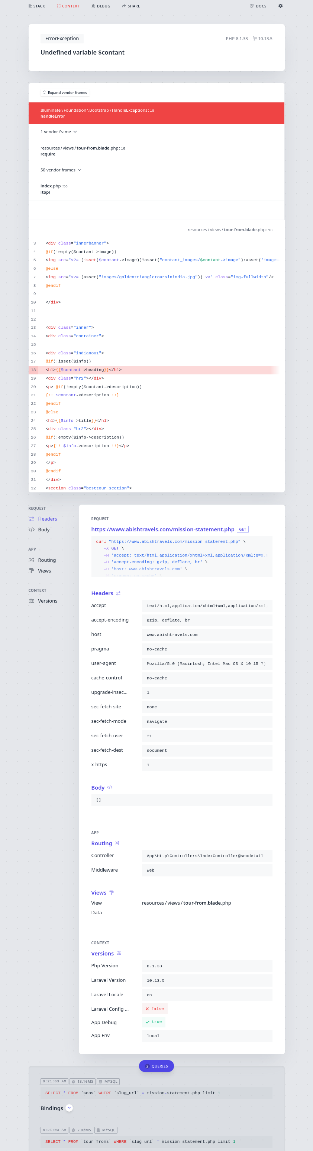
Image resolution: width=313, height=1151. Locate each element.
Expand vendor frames (65, 92)
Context (37, 590)
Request (37, 508)
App (32, 549)
